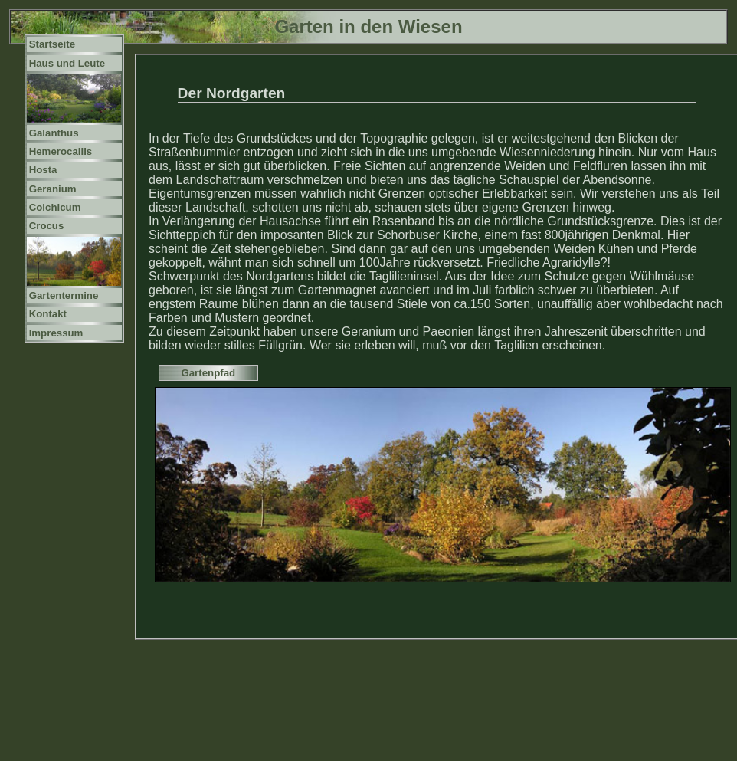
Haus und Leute (67, 63)
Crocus (46, 225)
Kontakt (48, 314)
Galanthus (54, 133)
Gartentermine (64, 295)
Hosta (43, 169)
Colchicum (55, 207)
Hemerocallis (61, 151)
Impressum (56, 333)
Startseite (52, 44)
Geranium (53, 189)
